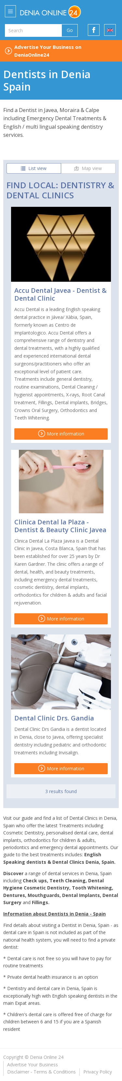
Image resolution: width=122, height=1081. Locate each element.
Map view (88, 168)
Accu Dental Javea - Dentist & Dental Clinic (60, 294)
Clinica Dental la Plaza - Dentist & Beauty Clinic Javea (60, 526)
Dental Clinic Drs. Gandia (54, 718)
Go (70, 30)
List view (34, 168)
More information (61, 434)
